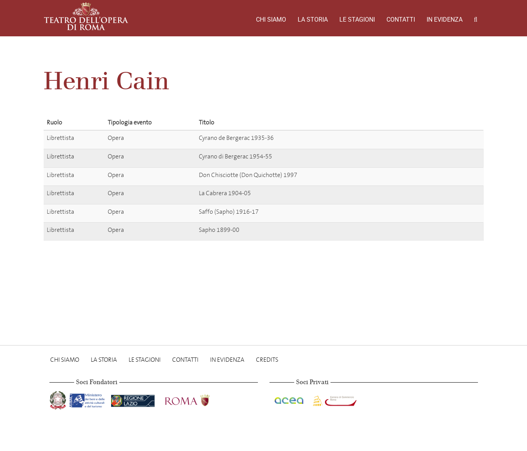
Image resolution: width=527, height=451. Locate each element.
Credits (267, 360)
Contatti (400, 19)
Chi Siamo (271, 19)
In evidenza (445, 19)
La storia (313, 19)
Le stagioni (357, 19)
